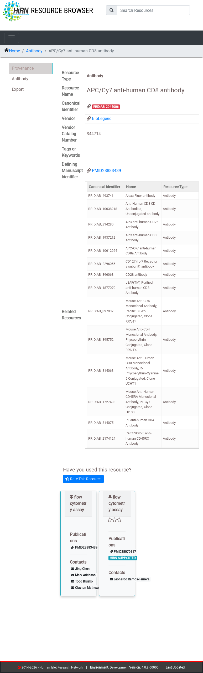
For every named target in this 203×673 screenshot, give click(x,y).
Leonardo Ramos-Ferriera (129, 579)
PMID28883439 (106, 170)
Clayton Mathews (85, 588)
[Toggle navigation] (11, 38)
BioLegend (102, 118)
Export (18, 89)
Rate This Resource (83, 479)
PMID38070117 (123, 552)
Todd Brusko (82, 581)
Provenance (23, 68)
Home (14, 50)
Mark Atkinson (83, 575)
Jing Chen (80, 569)
